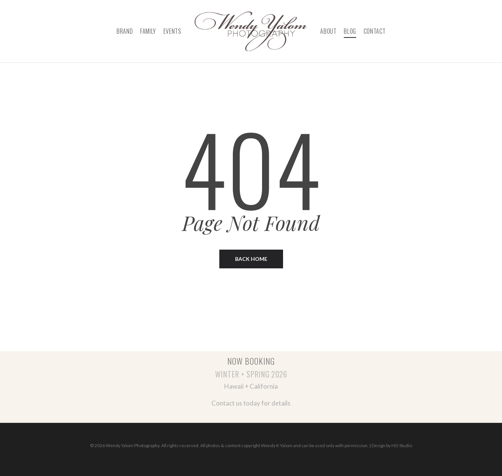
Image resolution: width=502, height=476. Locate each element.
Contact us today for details (251, 403)
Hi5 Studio (401, 445)
